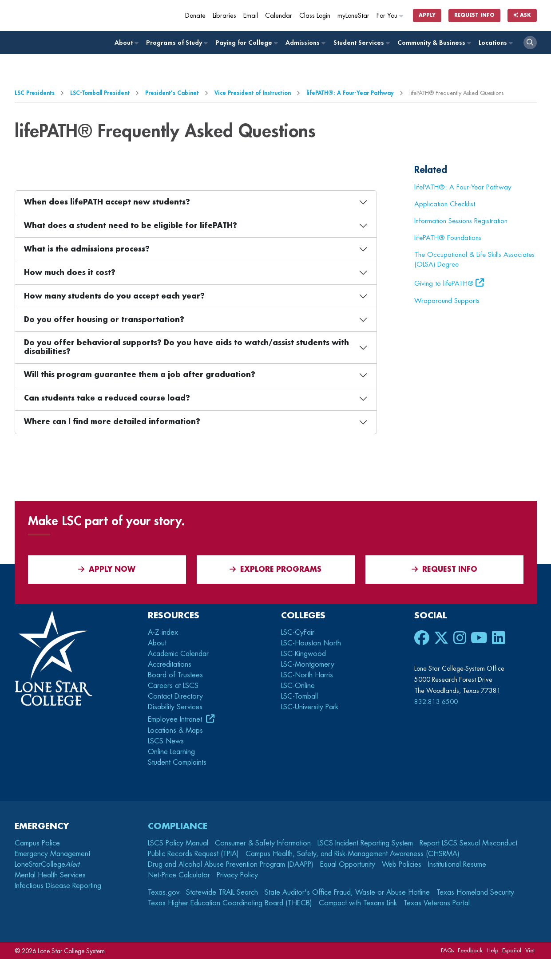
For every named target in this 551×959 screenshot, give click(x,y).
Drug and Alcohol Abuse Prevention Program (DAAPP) (230, 864)
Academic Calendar (178, 653)
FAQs (447, 950)
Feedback (470, 950)
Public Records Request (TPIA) (193, 853)
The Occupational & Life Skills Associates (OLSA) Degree (474, 259)
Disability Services (175, 707)
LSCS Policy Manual (178, 843)
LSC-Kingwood (303, 653)
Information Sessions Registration (460, 220)
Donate (195, 15)
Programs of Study (176, 42)
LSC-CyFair (297, 632)
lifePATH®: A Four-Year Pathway (350, 93)
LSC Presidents (35, 93)
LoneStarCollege (47, 864)
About (126, 42)
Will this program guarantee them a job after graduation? (139, 374)
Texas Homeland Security (475, 892)
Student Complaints (177, 762)
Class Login (314, 15)
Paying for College (246, 42)
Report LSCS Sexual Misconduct (468, 843)
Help (492, 950)
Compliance (177, 826)
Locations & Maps (175, 730)
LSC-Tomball (299, 696)
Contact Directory (175, 696)
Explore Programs (275, 569)
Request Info (474, 15)
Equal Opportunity (347, 864)
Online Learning (171, 751)
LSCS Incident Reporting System (365, 843)
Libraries (224, 15)
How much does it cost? (69, 272)
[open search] (530, 42)
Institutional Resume (457, 864)
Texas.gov (163, 892)
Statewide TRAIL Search (222, 892)
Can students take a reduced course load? (107, 398)
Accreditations (169, 664)
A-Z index (163, 632)
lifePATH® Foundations (447, 237)
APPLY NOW (106, 569)
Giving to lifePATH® (444, 283)
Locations (495, 42)
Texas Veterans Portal (437, 903)
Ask (522, 15)
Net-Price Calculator (179, 875)
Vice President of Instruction (252, 93)
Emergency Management (52, 853)
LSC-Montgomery (307, 664)
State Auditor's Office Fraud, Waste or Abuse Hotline (347, 892)
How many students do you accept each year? (114, 296)
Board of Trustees (175, 675)
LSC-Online (298, 685)
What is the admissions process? (87, 249)
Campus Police (37, 843)
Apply (427, 15)
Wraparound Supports (447, 300)
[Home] (79, 15)
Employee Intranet (176, 719)
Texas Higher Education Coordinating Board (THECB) (230, 903)
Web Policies (401, 864)
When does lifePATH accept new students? (107, 202)
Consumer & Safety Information (263, 843)
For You (390, 15)
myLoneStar (353, 15)
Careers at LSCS (173, 685)
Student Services (361, 42)
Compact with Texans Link (358, 903)
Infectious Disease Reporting (58, 885)
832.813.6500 (436, 702)
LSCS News (166, 741)
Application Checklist (444, 204)
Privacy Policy (237, 875)
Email (250, 15)
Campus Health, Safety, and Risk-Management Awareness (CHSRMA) (353, 853)
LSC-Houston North (311, 643)
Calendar (278, 15)
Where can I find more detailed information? (112, 421)
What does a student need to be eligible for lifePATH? (130, 225)
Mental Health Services (50, 875)
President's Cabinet (172, 93)
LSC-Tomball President (100, 93)
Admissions (305, 42)
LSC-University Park (309, 707)
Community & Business (433, 42)
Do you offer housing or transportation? (104, 319)
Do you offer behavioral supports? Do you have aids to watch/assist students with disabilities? (186, 347)
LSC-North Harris (307, 675)
